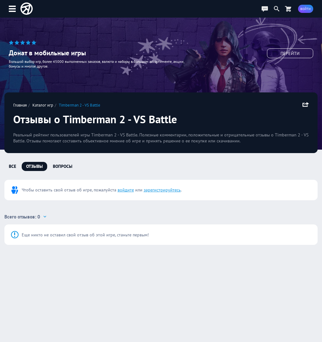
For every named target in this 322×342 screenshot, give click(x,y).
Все (12, 166)
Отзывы (34, 166)
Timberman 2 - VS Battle (79, 105)
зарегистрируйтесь (162, 190)
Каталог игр (42, 105)
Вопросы (62, 166)
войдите (126, 190)
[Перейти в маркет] (288, 8)
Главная (20, 105)
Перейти (290, 53)
